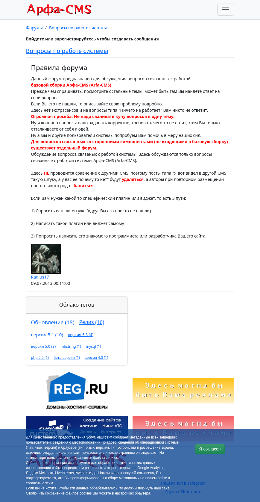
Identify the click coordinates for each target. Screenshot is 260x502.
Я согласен (210, 449)
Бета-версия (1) (67, 357)
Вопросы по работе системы (78, 28)
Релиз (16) (91, 322)
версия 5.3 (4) (80, 334)
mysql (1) (93, 346)
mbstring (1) (70, 346)
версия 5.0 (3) (43, 346)
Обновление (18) (52, 322)
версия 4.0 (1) (96, 357)
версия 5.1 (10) (47, 335)
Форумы (34, 28)
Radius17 (40, 277)
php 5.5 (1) (40, 357)
